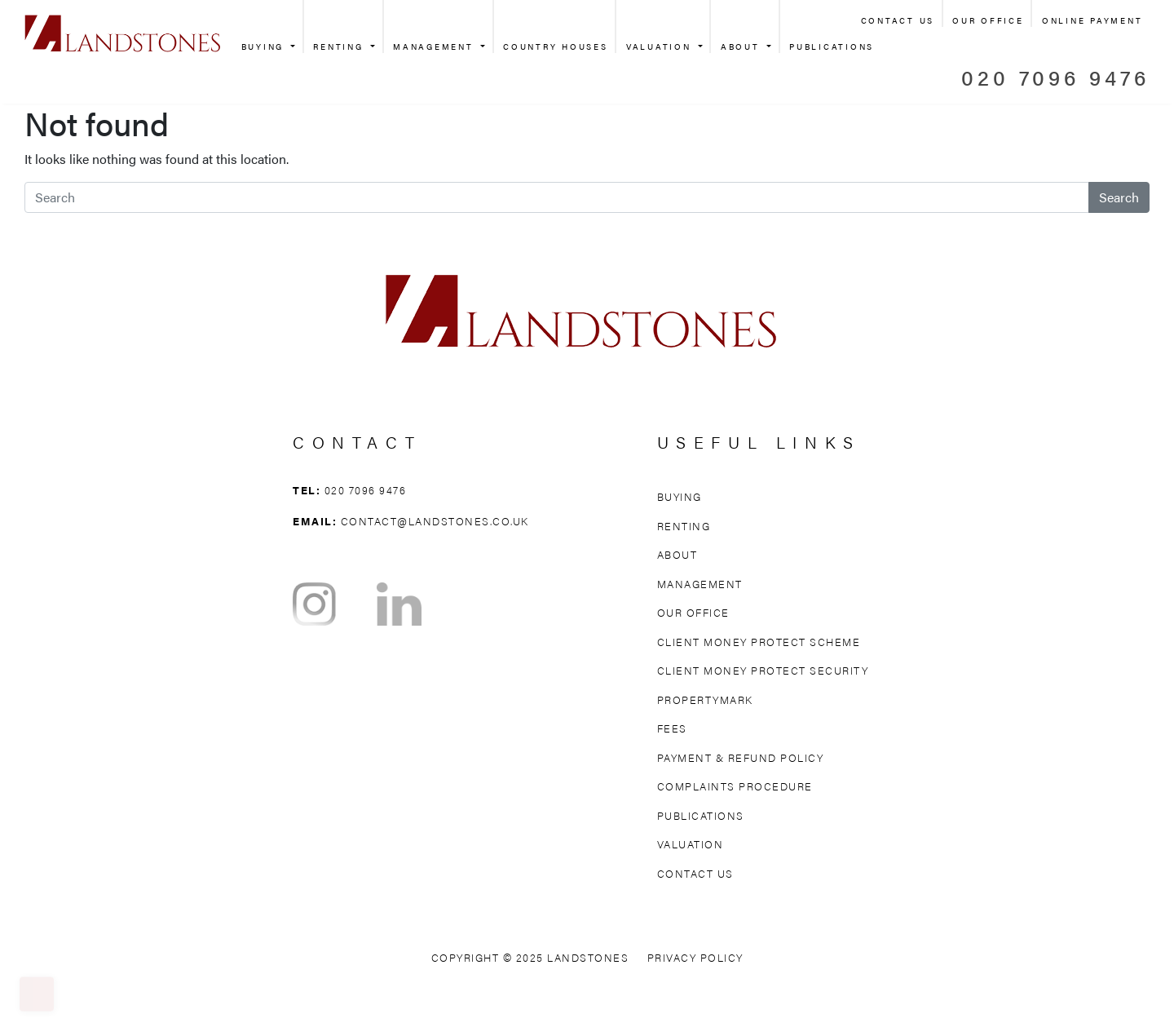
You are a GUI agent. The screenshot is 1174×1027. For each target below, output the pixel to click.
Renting (340, 46)
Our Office (988, 20)
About (743, 46)
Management (435, 46)
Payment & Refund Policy (740, 757)
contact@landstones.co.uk (435, 521)
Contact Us (898, 20)
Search (1119, 197)
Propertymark (705, 699)
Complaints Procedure (735, 786)
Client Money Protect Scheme (759, 641)
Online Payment (1092, 20)
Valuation (661, 46)
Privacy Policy (695, 957)
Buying (265, 46)
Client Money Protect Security (763, 670)
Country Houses (555, 46)
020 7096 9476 (1055, 77)
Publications (831, 46)
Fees (672, 728)
